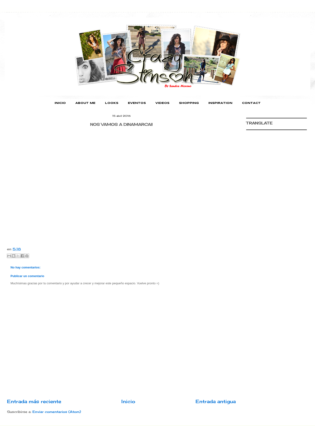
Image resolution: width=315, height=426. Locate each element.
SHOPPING (189, 103)
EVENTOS (137, 103)
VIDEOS (162, 103)
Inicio (128, 401)
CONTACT (251, 103)
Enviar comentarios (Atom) (56, 412)
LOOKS (111, 103)
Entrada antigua (216, 401)
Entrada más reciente (34, 401)
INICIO (60, 103)
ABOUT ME (85, 103)
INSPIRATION (220, 103)
